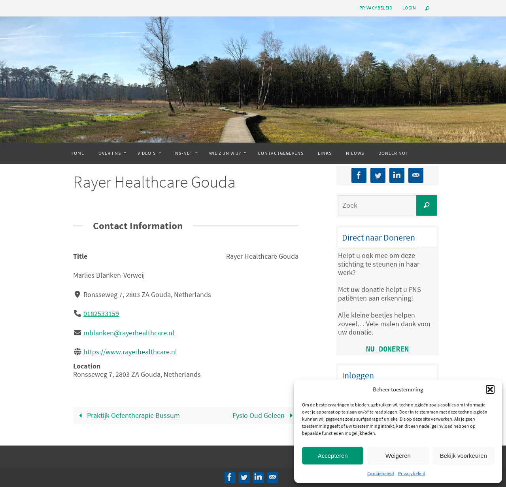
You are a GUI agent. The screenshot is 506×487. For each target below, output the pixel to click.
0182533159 (101, 313)
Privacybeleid (411, 473)
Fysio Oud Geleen (264, 415)
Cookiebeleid (380, 473)
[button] (490, 389)
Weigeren (398, 455)
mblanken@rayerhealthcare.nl (128, 332)
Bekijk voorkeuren (463, 455)
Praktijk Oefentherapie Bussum (128, 415)
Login (409, 8)
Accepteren (333, 455)
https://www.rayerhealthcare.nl (130, 351)
